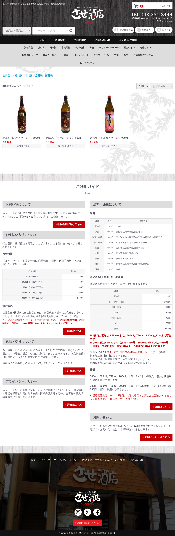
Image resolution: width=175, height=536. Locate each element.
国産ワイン (129, 47)
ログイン (164, 29)
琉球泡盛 (79, 47)
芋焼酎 (29, 75)
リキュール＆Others (109, 47)
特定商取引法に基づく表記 (97, 460)
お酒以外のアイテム (143, 55)
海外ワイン (145, 47)
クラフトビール (101, 55)
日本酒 (53, 47)
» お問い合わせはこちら (156, 437)
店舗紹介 (60, 40)
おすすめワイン (87, 63)
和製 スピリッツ (30, 55)
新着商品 (28, 47)
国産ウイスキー (50, 55)
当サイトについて (40, 460)
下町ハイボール (80, 55)
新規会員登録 (123, 29)
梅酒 (91, 47)
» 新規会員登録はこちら (68, 224)
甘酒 (116, 55)
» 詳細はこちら (73, 331)
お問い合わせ (102, 40)
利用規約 (120, 460)
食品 (126, 55)
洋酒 (66, 55)
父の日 (41, 47)
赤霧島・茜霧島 (44, 75)
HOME (42, 40)
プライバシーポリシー (66, 460)
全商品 (6, 75)
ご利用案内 (80, 40)
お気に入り (144, 29)
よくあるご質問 (128, 40)
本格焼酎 (65, 47)
